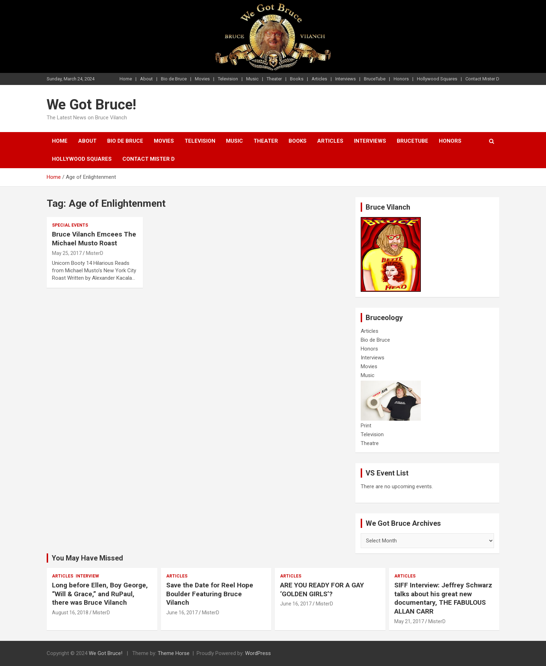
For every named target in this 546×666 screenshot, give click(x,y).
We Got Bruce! (91, 104)
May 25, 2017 (67, 253)
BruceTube (374, 78)
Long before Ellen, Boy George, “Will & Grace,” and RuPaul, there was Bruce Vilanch (100, 594)
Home (126, 78)
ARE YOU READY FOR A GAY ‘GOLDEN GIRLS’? (322, 589)
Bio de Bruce (174, 78)
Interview (87, 576)
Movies (202, 78)
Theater (274, 78)
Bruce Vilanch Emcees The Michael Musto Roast (94, 238)
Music (252, 78)
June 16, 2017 (182, 612)
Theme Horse (174, 653)
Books (296, 78)
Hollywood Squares (437, 78)
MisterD (94, 253)
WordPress (258, 653)
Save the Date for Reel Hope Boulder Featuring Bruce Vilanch (209, 594)
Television (228, 78)
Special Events (70, 225)
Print (366, 425)
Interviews (345, 78)
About (146, 78)
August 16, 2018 (70, 612)
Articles (319, 78)
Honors (401, 78)
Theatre (370, 443)
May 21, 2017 (409, 621)
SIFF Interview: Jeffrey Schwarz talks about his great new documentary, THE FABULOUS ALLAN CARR (443, 598)
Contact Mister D (482, 78)
